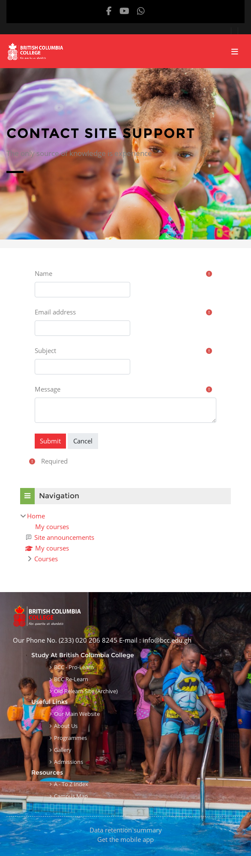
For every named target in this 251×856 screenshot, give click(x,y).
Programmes (70, 738)
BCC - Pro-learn (74, 667)
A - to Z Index (71, 784)
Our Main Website (77, 714)
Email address (55, 312)
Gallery (63, 750)
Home (36, 516)
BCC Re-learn (71, 679)
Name (43, 273)
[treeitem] (125, 537)
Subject (45, 350)
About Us (66, 726)
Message (47, 389)
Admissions (68, 762)
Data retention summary (126, 830)
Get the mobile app (125, 839)
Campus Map (71, 796)
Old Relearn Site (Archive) (86, 691)
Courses (46, 558)
